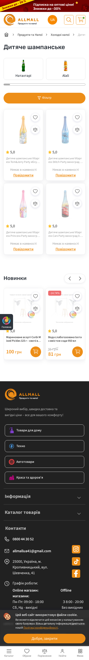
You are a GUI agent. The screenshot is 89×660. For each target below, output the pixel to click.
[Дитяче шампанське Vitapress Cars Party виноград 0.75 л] (65, 212)
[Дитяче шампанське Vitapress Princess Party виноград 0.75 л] (23, 212)
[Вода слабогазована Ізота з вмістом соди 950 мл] (65, 317)
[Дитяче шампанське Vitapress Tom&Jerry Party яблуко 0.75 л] (23, 138)
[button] (70, 278)
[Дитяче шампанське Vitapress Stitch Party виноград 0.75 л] (65, 138)
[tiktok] (76, 561)
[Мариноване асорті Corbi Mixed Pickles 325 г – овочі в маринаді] (23, 317)
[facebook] (76, 573)
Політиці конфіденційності (40, 628)
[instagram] (76, 549)
